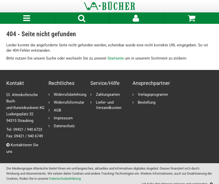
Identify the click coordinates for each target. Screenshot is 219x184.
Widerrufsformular (69, 102)
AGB (57, 110)
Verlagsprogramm (153, 94)
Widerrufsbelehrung (70, 94)
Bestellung (146, 102)
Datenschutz (64, 126)
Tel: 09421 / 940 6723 (24, 129)
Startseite (115, 58)
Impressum (63, 118)
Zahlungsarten (108, 94)
